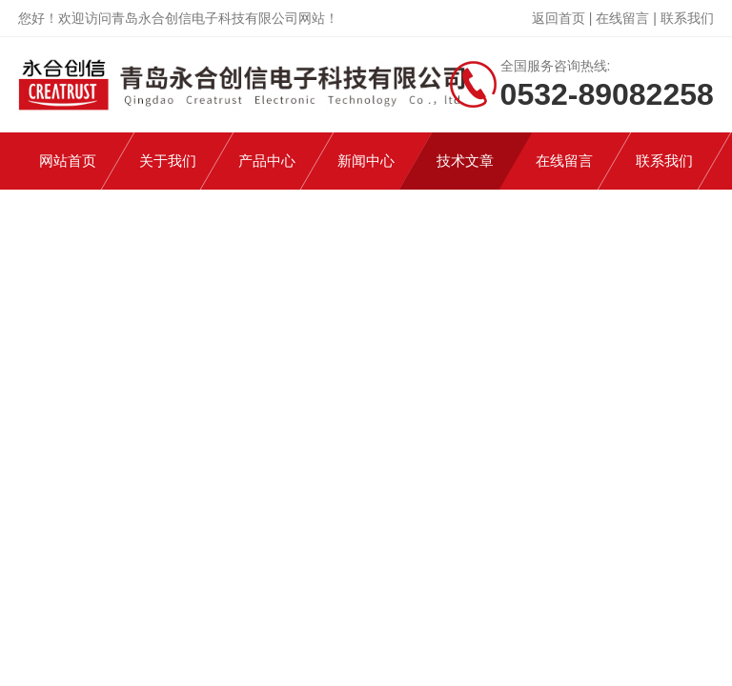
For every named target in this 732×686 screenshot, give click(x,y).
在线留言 (622, 18)
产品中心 (266, 160)
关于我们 (167, 160)
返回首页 (558, 18)
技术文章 (465, 160)
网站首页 (67, 160)
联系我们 (687, 18)
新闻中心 (366, 160)
